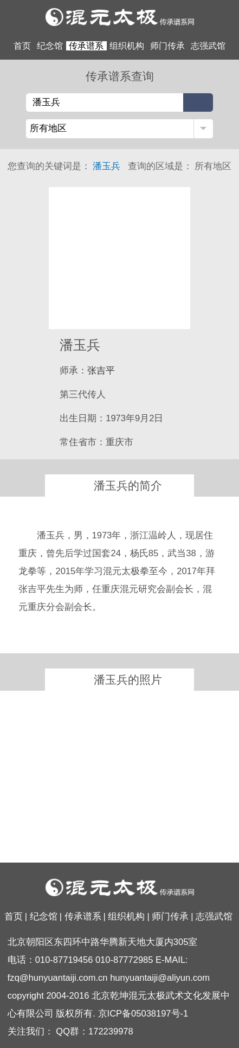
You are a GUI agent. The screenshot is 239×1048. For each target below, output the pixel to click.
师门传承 (167, 45)
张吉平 (101, 370)
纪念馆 (50, 45)
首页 (22, 45)
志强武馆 (208, 45)
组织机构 (126, 45)
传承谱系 (86, 45)
